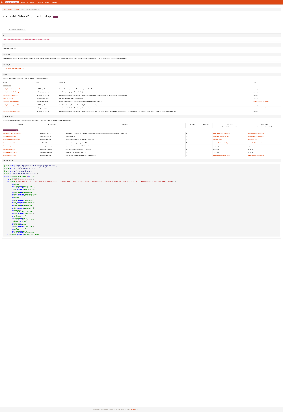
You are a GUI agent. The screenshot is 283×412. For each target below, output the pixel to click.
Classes (32, 2)
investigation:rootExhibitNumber (11, 111)
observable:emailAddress (9, 136)
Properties (40, 2)
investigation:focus (8, 98)
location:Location (217, 139)
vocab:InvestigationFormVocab (261, 101)
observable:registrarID (9, 149)
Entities (10, 9)
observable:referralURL (9, 143)
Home (4, 9)
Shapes (47, 2)
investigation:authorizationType (11, 92)
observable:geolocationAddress (11, 139)
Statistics (54, 2)
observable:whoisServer (9, 155)
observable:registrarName (9, 152)
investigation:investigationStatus (11, 105)
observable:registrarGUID (9, 146)
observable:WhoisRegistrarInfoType (17, 29)
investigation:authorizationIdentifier (12, 88)
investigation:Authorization (260, 108)
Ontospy (132, 409)
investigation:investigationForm (11, 101)
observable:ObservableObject (221, 133)
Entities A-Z (24, 2)
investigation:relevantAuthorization (12, 108)
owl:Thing (15, 25)
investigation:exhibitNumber (10, 95)
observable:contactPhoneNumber (12, 133)
